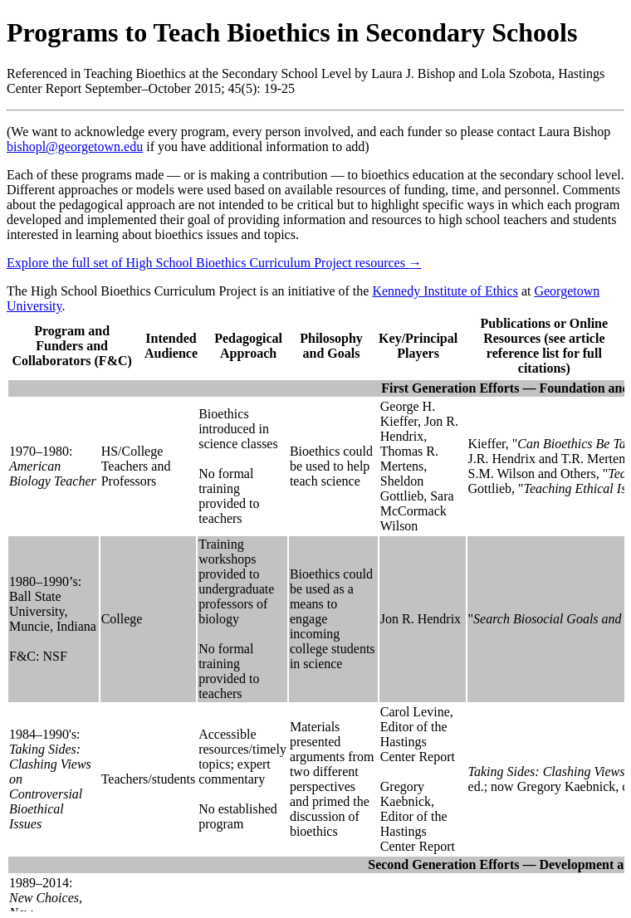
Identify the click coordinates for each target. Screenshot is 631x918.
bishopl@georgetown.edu (75, 146)
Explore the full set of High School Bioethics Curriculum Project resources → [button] (214, 263)
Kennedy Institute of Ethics (445, 291)
